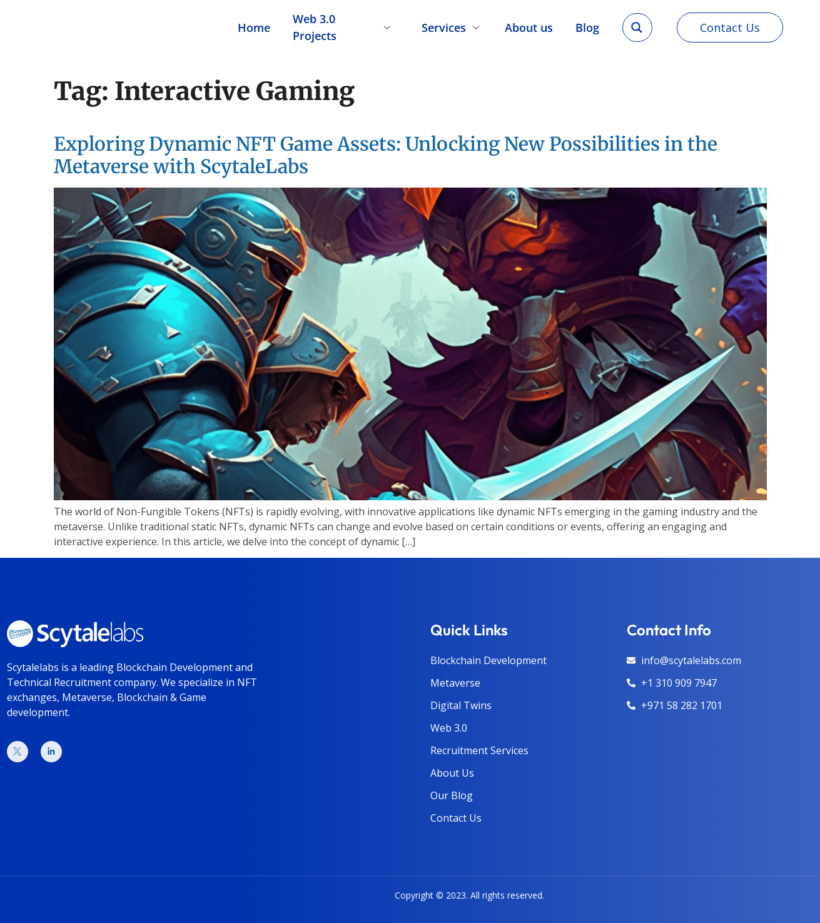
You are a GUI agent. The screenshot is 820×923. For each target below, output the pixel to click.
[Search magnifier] (636, 25)
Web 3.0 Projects (345, 25)
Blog (588, 25)
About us (529, 25)
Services (452, 25)
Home (253, 25)
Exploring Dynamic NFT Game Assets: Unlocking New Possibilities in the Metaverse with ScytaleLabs (385, 155)
